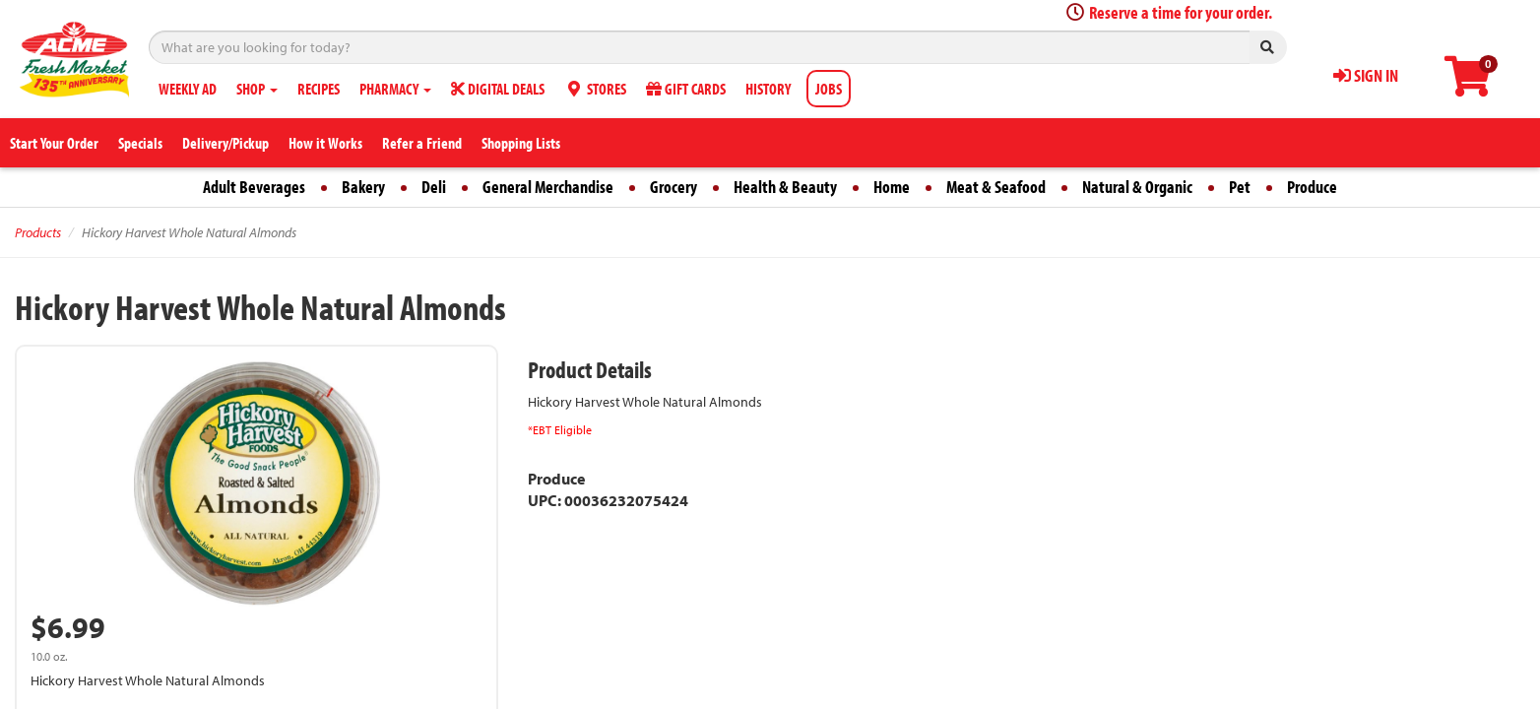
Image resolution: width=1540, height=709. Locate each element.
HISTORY (768, 88)
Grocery (673, 186)
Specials (140, 143)
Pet (1240, 186)
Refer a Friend (422, 143)
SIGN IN (1365, 75)
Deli (433, 186)
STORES (595, 88)
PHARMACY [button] (395, 88)
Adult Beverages (254, 186)
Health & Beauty (785, 186)
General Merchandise (547, 186)
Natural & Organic (1137, 186)
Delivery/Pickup (225, 143)
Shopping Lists (520, 143)
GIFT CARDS (686, 88)
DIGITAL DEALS (498, 88)
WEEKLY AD (188, 88)
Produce (1312, 186)
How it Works (325, 143)
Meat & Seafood (996, 186)
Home (891, 186)
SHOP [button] (257, 88)
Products (38, 232)
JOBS (828, 88)
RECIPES (318, 88)
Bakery (363, 186)
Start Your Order (54, 143)
